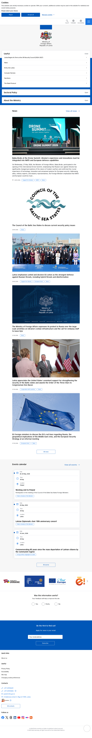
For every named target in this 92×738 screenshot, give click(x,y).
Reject (11, 15)
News (43, 180)
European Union (39, 281)
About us (4, 658)
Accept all (31, 15)
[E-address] (5, 700)
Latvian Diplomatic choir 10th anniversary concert (36, 521)
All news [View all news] (46, 452)
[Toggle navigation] (88, 21)
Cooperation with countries (28, 389)
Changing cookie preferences (10, 678)
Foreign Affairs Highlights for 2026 (26, 554)
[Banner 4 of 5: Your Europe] (57, 581)
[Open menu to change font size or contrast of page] (81, 22)
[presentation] (15, 613)
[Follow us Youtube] (19, 717)
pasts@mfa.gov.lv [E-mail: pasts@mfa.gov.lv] (9, 694)
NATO (37, 180)
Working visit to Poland (25, 490)
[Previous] (4, 581)
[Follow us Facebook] (2, 717)
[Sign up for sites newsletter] (45, 643)
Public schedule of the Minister (25, 496)
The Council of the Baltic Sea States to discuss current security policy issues (43, 225)
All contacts (10, 706)
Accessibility (5, 672)
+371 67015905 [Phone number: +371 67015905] (9, 691)
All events (46, 565)
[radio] (35, 604)
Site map (4, 675)
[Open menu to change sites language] (73, 22)
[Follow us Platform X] (6, 717)
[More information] (15, 691)
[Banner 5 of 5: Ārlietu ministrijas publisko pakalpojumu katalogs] (80, 581)
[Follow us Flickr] (27, 717)
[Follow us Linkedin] (14, 717)
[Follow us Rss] (31, 717)
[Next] (87, 581)
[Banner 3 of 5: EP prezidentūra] (35, 581)
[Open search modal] (67, 22)
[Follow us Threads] (10, 717)
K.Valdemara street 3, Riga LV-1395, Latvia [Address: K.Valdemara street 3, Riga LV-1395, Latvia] (17, 697)
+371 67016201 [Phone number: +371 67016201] (8, 688)
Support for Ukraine (28, 180)
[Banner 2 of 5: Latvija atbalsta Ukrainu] (11, 581)
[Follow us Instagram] (23, 717)
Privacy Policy (5, 668)
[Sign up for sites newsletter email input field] (45, 637)
